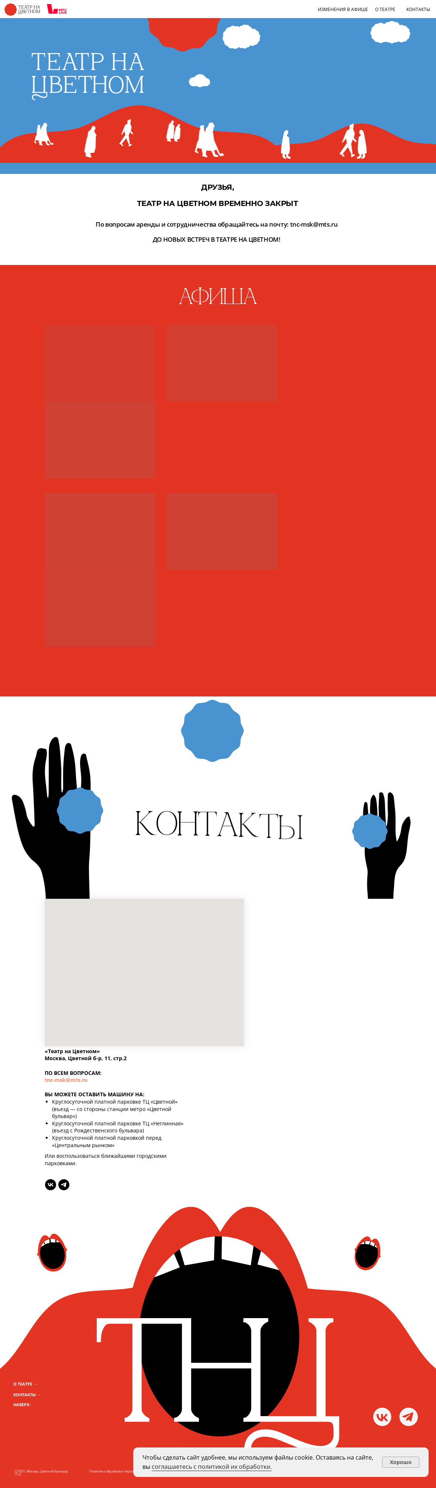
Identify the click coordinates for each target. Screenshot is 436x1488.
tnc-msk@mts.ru (66, 1079)
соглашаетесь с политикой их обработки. (212, 1467)
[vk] (50, 1184)
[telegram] (63, 1184)
